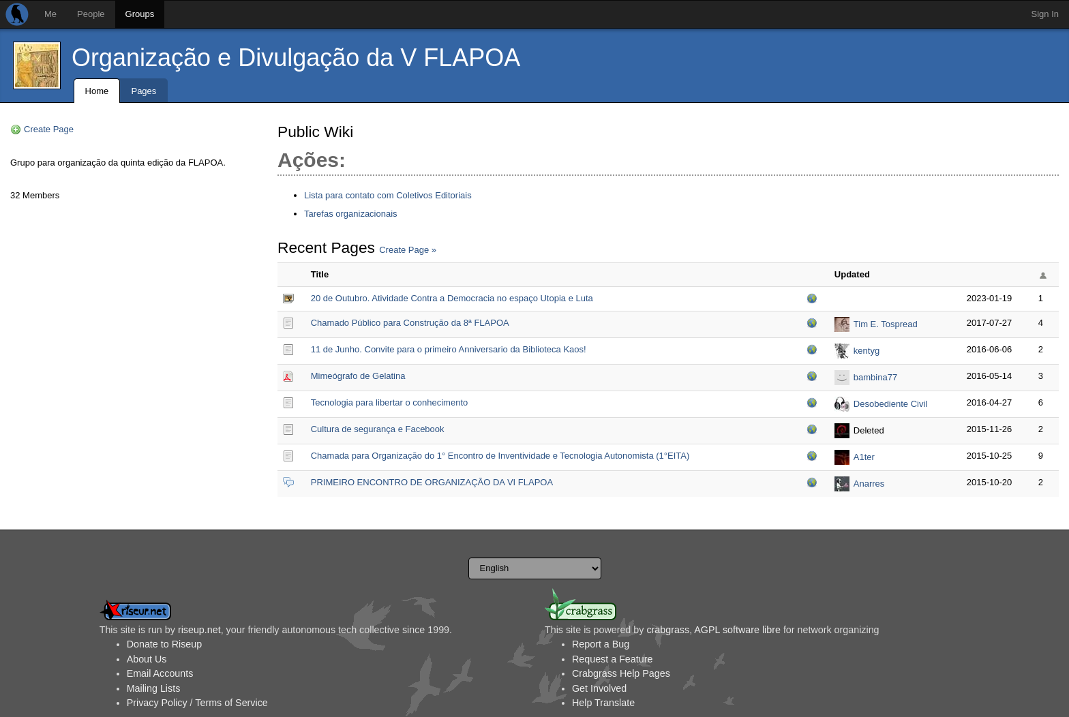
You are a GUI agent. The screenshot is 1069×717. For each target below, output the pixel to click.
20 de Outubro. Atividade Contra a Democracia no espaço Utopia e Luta (452, 298)
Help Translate (603, 702)
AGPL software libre (737, 629)
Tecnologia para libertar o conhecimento (389, 402)
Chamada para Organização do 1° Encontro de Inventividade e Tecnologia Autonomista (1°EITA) (500, 456)
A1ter (864, 457)
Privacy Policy (157, 702)
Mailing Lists (154, 688)
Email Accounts (160, 673)
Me (50, 14)
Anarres (869, 483)
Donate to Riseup (164, 644)
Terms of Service (231, 702)
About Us (147, 659)
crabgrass (667, 629)
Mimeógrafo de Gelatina (358, 376)
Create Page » (407, 250)
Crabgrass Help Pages (621, 673)
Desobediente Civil (890, 404)
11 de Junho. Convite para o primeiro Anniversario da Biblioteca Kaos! (448, 349)
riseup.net (199, 629)
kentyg (866, 351)
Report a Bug (600, 644)
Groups (140, 14)
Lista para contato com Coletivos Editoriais (388, 195)
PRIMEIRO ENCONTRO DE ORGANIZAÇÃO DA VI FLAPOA (432, 482)
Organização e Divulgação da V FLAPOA (296, 58)
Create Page (49, 129)
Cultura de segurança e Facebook (378, 429)
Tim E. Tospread (886, 324)
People (90, 14)
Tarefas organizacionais (350, 214)
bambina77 (875, 377)
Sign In (1045, 14)
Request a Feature (612, 659)
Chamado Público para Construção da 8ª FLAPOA (410, 323)
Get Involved (599, 688)
